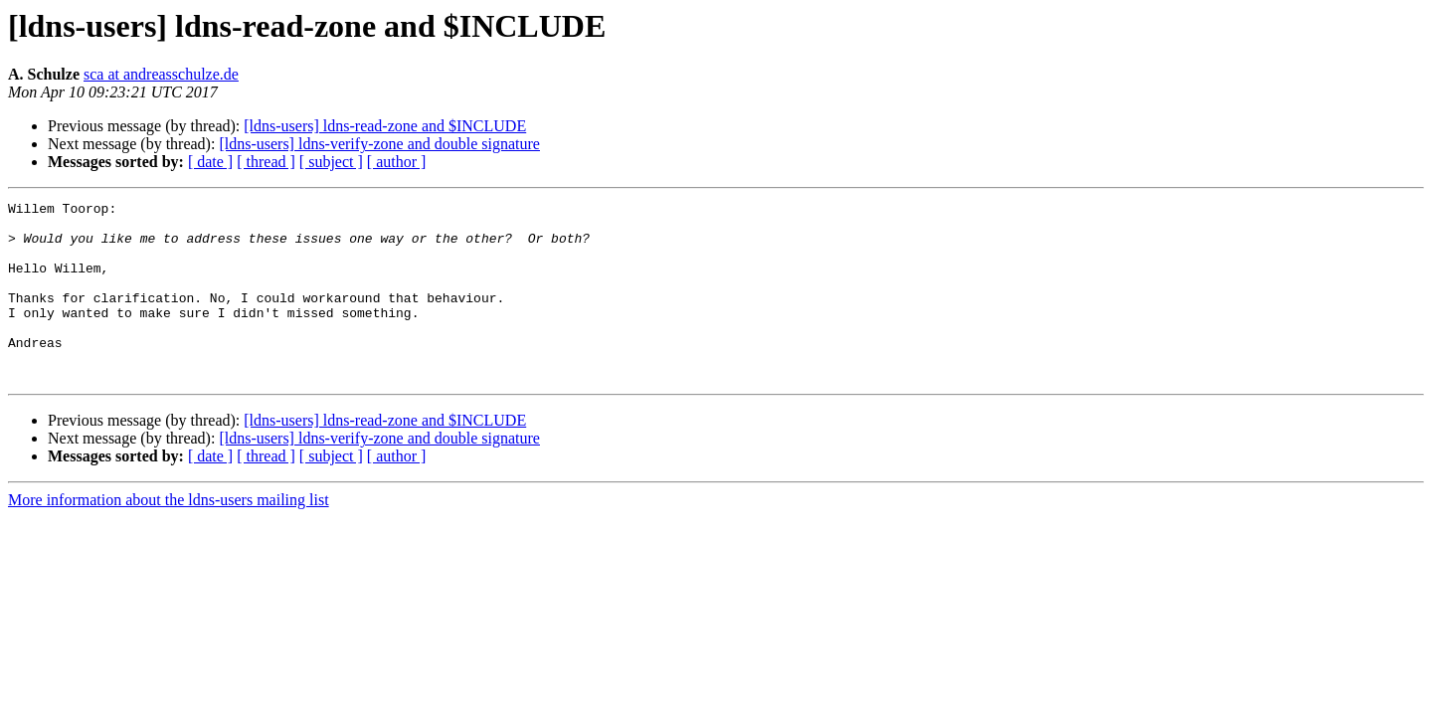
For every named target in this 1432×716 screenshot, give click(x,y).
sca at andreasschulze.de (161, 74)
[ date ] (210, 161)
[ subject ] (331, 161)
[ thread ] (266, 161)
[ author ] (397, 161)
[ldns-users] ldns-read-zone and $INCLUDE (385, 125)
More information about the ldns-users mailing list (168, 535)
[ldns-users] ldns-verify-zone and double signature (379, 143)
